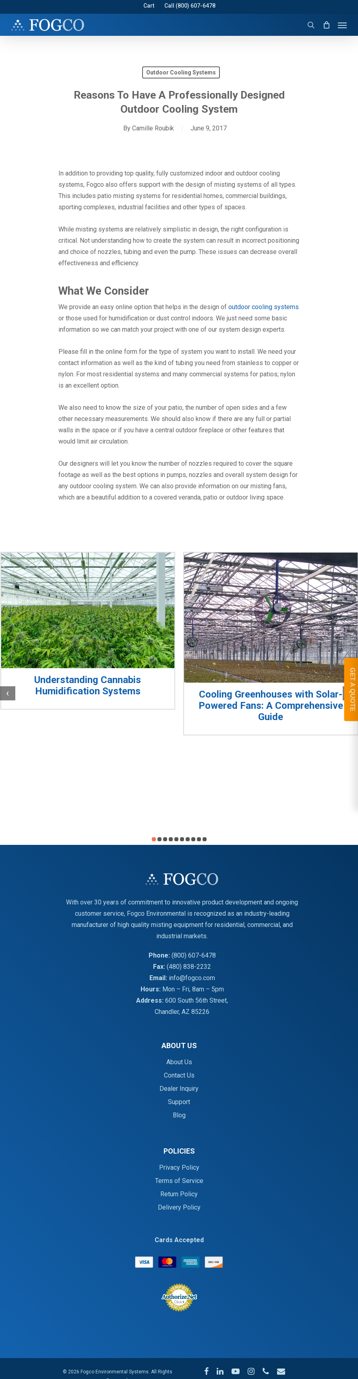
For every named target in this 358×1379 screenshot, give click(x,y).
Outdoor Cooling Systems (181, 72)
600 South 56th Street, (196, 1000)
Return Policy (179, 1194)
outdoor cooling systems (263, 307)
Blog (179, 1115)
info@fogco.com (192, 978)
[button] (154, 839)
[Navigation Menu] (342, 25)
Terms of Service (179, 1181)
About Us (179, 1062)
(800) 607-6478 (194, 955)
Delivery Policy (179, 1207)
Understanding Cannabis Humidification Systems (87, 685)
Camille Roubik (153, 128)
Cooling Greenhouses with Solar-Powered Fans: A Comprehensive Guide (271, 706)
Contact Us (179, 1075)
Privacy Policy (179, 1167)
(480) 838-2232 (189, 966)
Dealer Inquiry (179, 1088)
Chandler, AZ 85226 (182, 1012)
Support (179, 1102)
